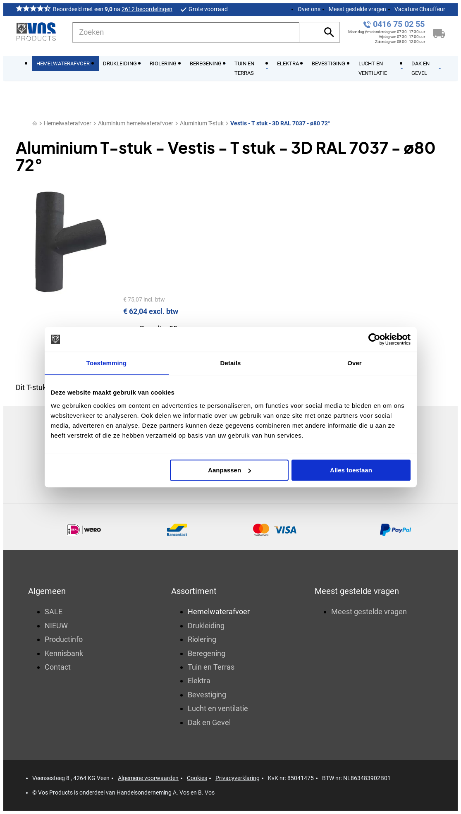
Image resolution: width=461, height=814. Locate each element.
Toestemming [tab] (106, 362)
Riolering (202, 639)
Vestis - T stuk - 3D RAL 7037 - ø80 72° (280, 123)
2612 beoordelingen (147, 9)
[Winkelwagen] (439, 32)
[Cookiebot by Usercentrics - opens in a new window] (374, 339)
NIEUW (56, 625)
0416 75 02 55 (399, 24)
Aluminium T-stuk (202, 123)
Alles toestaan (351, 470)
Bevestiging (207, 694)
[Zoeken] (186, 32)
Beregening (206, 653)
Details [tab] (230, 362)
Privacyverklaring (237, 778)
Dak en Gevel (209, 722)
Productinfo (64, 639)
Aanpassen (229, 470)
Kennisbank (64, 653)
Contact (58, 667)
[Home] (34, 123)
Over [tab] (354, 362)
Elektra (199, 680)
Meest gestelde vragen (357, 9)
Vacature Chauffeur (419, 9)
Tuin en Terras (211, 667)
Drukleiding (206, 625)
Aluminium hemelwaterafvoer (135, 123)
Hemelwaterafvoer (67, 123)
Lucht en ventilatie (218, 708)
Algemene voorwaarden (148, 778)
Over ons (309, 9)
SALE (53, 611)
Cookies (197, 778)
